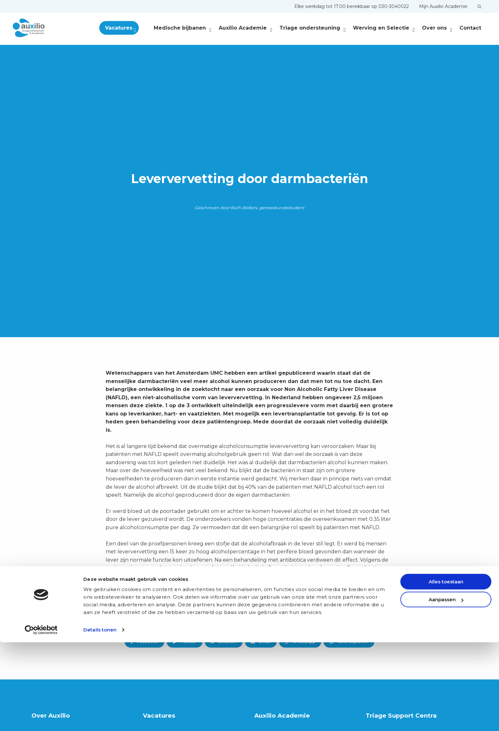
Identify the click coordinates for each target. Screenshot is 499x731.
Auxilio (44, 28)
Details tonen (99, 718)
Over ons (437, 28)
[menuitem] (351, 6)
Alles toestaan (446, 670)
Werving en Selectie (384, 28)
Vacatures (129, 28)
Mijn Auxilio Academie (443, 6)
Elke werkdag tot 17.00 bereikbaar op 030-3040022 (351, 6)
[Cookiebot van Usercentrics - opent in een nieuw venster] (41, 718)
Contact (470, 28)
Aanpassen (446, 688)
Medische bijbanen (183, 28)
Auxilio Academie (245, 28)
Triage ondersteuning (312, 28)
